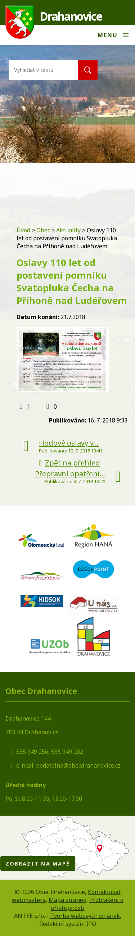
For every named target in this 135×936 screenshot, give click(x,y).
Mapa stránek (67, 900)
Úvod (23, 230)
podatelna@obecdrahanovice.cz (78, 765)
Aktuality (68, 230)
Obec (43, 230)
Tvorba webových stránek (85, 916)
